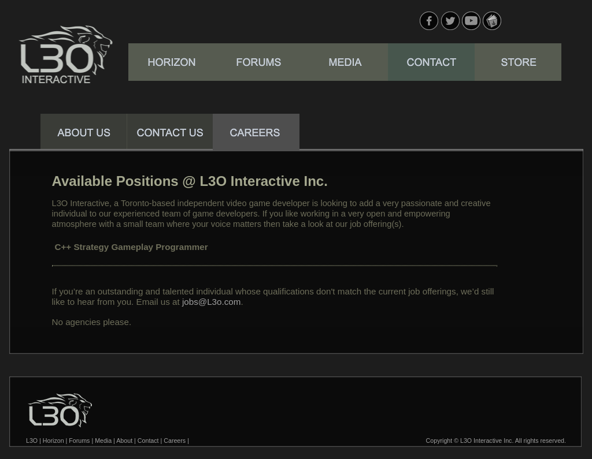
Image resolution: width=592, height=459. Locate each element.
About (124, 440)
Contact (148, 440)
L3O (32, 440)
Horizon (53, 440)
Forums (79, 440)
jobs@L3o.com (211, 302)
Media (103, 440)
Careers (175, 440)
